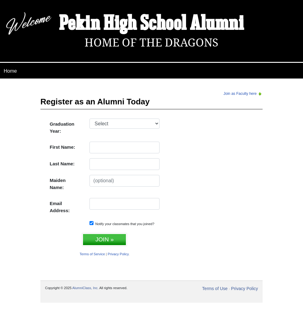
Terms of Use (214, 288)
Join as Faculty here (243, 93)
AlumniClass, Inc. (85, 288)
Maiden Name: (58, 184)
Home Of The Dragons (151, 42)
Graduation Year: (62, 127)
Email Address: (60, 207)
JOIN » (104, 239)
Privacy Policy (118, 254)
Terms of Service (92, 254)
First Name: (62, 147)
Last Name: (62, 163)
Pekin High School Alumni (151, 24)
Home (10, 71)
